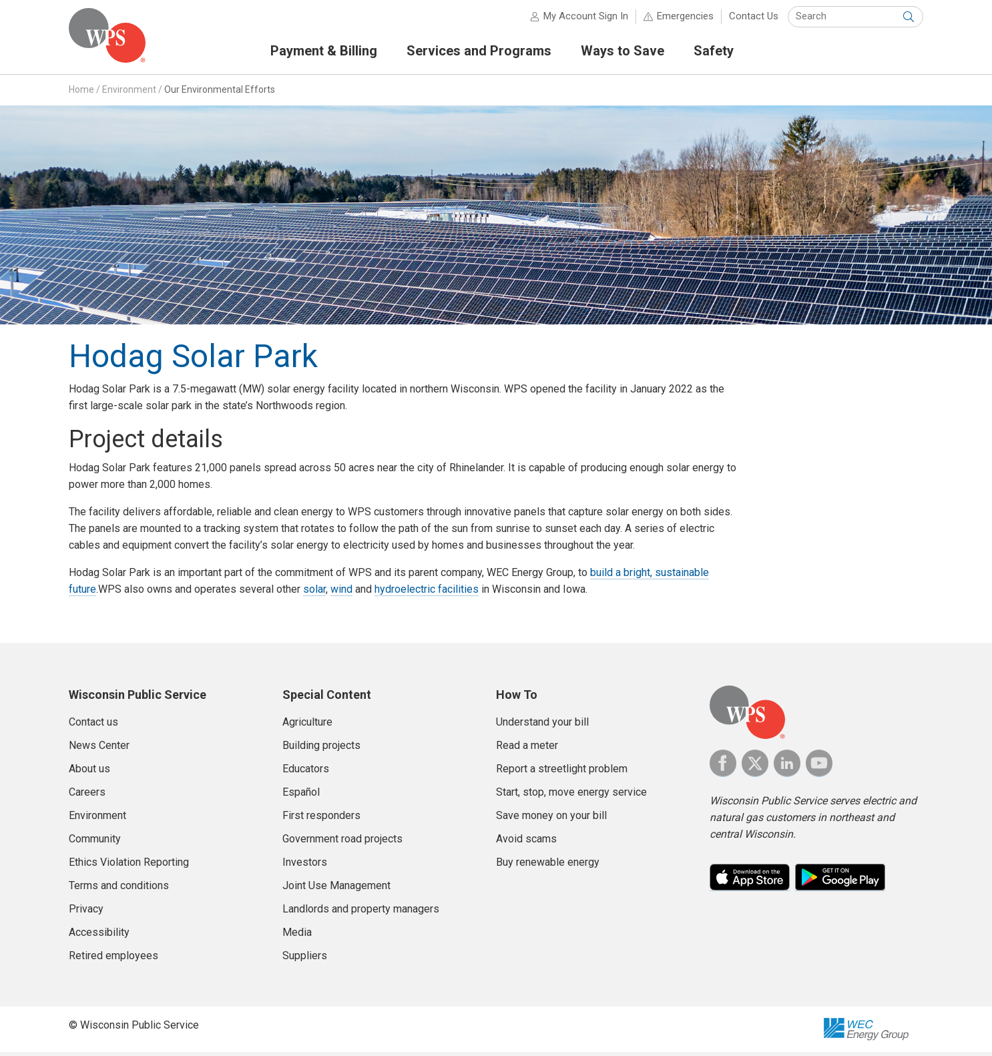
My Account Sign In (585, 20)
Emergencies (685, 20)
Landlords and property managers (360, 912)
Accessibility (99, 936)
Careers (87, 796)
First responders (321, 819)
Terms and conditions (119, 889)
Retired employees (113, 959)
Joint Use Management (336, 889)
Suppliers (304, 959)
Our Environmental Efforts (219, 92)
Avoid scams (526, 842)
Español (301, 796)
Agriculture (307, 726)
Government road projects (342, 842)
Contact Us (753, 20)
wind (341, 593)
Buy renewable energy (547, 866)
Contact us (93, 726)
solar (314, 593)
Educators (305, 772)
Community (95, 842)
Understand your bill (542, 726)
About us (89, 772)
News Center (99, 749)
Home (81, 92)
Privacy (86, 912)
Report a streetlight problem (562, 772)
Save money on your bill (551, 819)
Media (297, 936)
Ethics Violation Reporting (129, 866)
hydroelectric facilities (427, 593)
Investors (304, 866)
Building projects (321, 749)
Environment (129, 92)
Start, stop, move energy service (571, 796)
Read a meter (527, 749)
